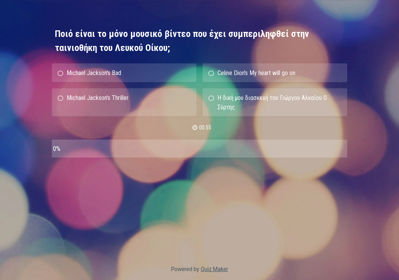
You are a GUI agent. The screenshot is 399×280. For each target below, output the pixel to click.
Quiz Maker (214, 269)
